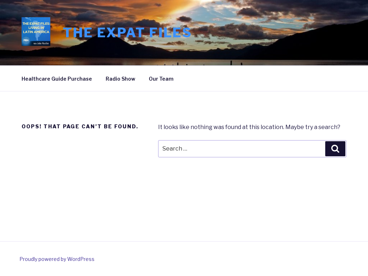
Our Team (161, 79)
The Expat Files (127, 33)
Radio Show (120, 79)
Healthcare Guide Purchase (57, 79)
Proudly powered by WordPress (57, 259)
